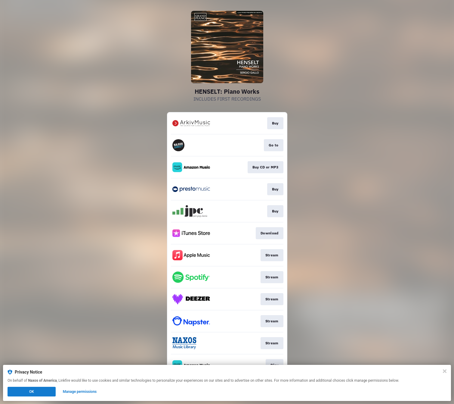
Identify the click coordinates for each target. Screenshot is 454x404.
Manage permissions (80, 392)
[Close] (444, 371)
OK (31, 392)
